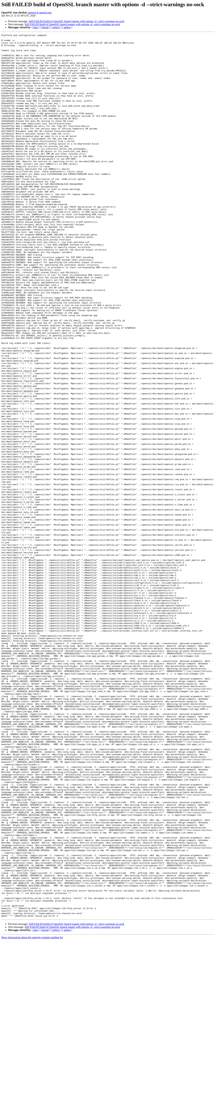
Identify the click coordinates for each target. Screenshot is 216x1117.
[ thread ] (45, 27)
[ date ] (35, 27)
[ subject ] (56, 27)
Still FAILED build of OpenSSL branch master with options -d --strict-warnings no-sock (76, 21)
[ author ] (67, 27)
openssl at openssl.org (39, 12)
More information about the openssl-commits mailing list (32, 1114)
